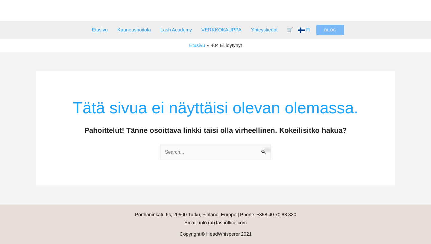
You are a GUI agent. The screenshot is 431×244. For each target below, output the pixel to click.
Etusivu (100, 29)
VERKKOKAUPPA (221, 29)
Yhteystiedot (264, 29)
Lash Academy (176, 29)
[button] (330, 30)
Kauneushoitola (134, 29)
